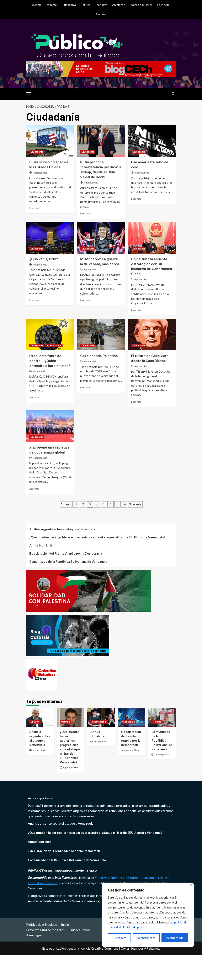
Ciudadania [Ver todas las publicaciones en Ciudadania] (37, 151)
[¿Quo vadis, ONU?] (50, 237)
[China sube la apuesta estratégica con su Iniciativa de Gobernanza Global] (152, 237)
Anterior (66, 504)
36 (124, 504)
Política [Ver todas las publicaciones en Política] (157, 721)
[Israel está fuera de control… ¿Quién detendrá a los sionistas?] (50, 334)
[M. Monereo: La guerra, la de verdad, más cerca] (101, 237)
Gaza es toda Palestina (99, 356)
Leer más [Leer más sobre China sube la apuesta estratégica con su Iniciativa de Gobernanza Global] (136, 310)
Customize (119, 937)
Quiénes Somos (79, 930)
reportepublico (40, 172)
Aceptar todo (175, 937)
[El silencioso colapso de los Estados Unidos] (50, 141)
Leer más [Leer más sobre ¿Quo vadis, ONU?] (34, 300)
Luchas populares (141, 4)
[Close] (191, 885)
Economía (101, 4)
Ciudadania (69, 4)
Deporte (51, 4)
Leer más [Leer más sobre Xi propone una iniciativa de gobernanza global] (34, 488)
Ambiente (118, 4)
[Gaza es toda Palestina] (101, 334)
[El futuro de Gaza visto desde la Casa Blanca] (152, 334)
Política (85, 4)
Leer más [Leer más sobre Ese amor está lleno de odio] (136, 198)
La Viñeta (163, 4)
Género (101, 14)
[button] (30, 93)
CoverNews (129, 948)
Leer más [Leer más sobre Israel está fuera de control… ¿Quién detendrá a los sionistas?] (34, 397)
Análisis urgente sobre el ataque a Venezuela (62, 529)
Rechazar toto (146, 937)
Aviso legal (34, 935)
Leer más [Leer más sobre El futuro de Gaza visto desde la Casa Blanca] (136, 401)
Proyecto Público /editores (45, 930)
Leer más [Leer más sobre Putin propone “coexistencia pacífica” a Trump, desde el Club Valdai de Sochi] (85, 213)
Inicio (65, 924)
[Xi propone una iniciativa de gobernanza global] (50, 426)
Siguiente (135, 504)
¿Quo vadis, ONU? (43, 259)
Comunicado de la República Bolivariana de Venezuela (68, 561)
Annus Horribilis (41, 545)
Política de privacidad (136, 927)
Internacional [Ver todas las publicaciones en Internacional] (54, 345)
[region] (148, 915)
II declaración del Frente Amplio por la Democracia (65, 553)
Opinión (36, 4)
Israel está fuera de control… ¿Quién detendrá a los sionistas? (49, 361)
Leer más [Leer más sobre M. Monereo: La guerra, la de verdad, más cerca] (85, 300)
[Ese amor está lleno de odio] (152, 141)
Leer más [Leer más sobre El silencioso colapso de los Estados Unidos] (34, 208)
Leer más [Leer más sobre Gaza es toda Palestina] (85, 387)
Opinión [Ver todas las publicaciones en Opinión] (35, 721)
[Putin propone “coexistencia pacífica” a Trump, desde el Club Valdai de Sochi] (101, 141)
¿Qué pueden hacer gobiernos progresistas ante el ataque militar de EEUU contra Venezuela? (97, 537)
